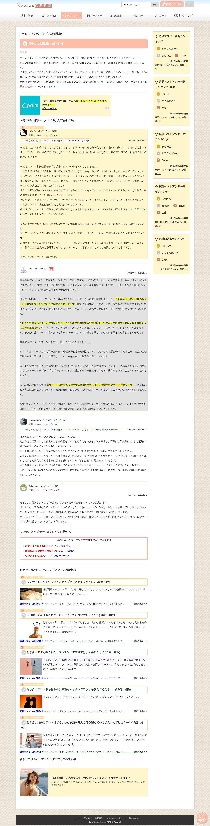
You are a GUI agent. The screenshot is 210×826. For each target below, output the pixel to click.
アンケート (161, 15)
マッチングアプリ (71, 15)
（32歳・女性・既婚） (44, 485)
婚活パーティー (93, 15)
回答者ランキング (183, 15)
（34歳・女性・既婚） (47, 419)
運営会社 (88, 816)
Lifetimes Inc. (101, 819)
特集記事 (138, 15)
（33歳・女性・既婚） (43, 130)
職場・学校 (27, 15)
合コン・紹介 (49, 15)
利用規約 (99, 816)
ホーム (77, 816)
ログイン (190, 4)
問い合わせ (134, 816)
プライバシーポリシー (116, 816)
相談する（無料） (172, 4)
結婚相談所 (116, 15)
